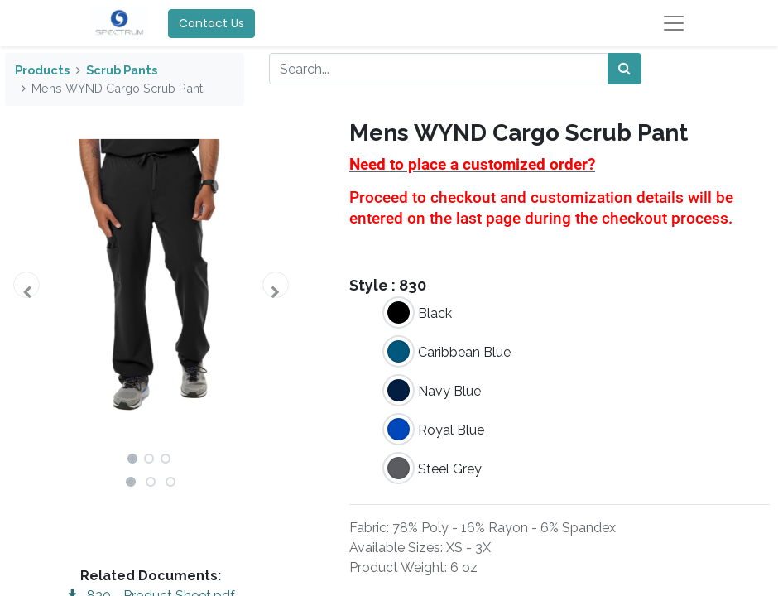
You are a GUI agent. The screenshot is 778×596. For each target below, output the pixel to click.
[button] (27, 285)
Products (42, 70)
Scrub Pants (121, 70)
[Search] (624, 68)
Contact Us (211, 23)
